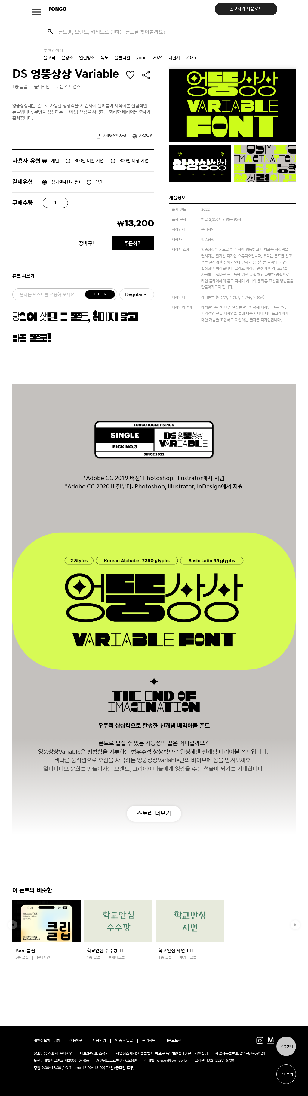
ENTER (100, 294)
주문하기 (133, 243)
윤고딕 (49, 58)
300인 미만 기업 (89, 160)
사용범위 (99, 1041)
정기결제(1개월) (65, 182)
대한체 (174, 58)
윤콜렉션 (122, 58)
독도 (105, 58)
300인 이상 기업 (134, 160)
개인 (55, 160)
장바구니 (88, 243)
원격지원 (149, 1041)
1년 (99, 182)
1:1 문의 (286, 1074)
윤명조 (67, 58)
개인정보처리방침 (47, 1041)
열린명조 (87, 58)
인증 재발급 (124, 1041)
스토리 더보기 (154, 813)
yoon (141, 58)
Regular (134, 294)
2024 (157, 58)
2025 (191, 58)
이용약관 (76, 1041)
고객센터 (286, 1046)
